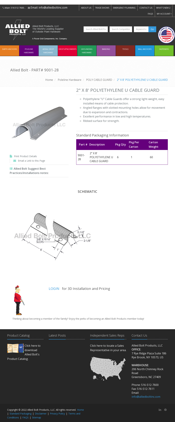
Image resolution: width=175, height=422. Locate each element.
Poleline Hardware (29, 51)
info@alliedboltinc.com (53, 7)
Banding (106, 49)
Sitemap (36, 417)
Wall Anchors (144, 49)
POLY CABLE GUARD (99, 80)
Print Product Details (25, 156)
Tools (125, 49)
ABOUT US (86, 7)
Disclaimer (40, 413)
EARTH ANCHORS (9, 49)
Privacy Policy (57, 413)
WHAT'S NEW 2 (163, 7)
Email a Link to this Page (31, 160)
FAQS (150, 13)
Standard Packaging (20, 413)
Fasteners (164, 49)
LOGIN (54, 288)
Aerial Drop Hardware (48, 51)
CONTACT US (145, 7)
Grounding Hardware (86, 51)
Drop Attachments (67, 49)
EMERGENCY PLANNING (124, 7)
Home (49, 80)
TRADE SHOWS (102, 7)
